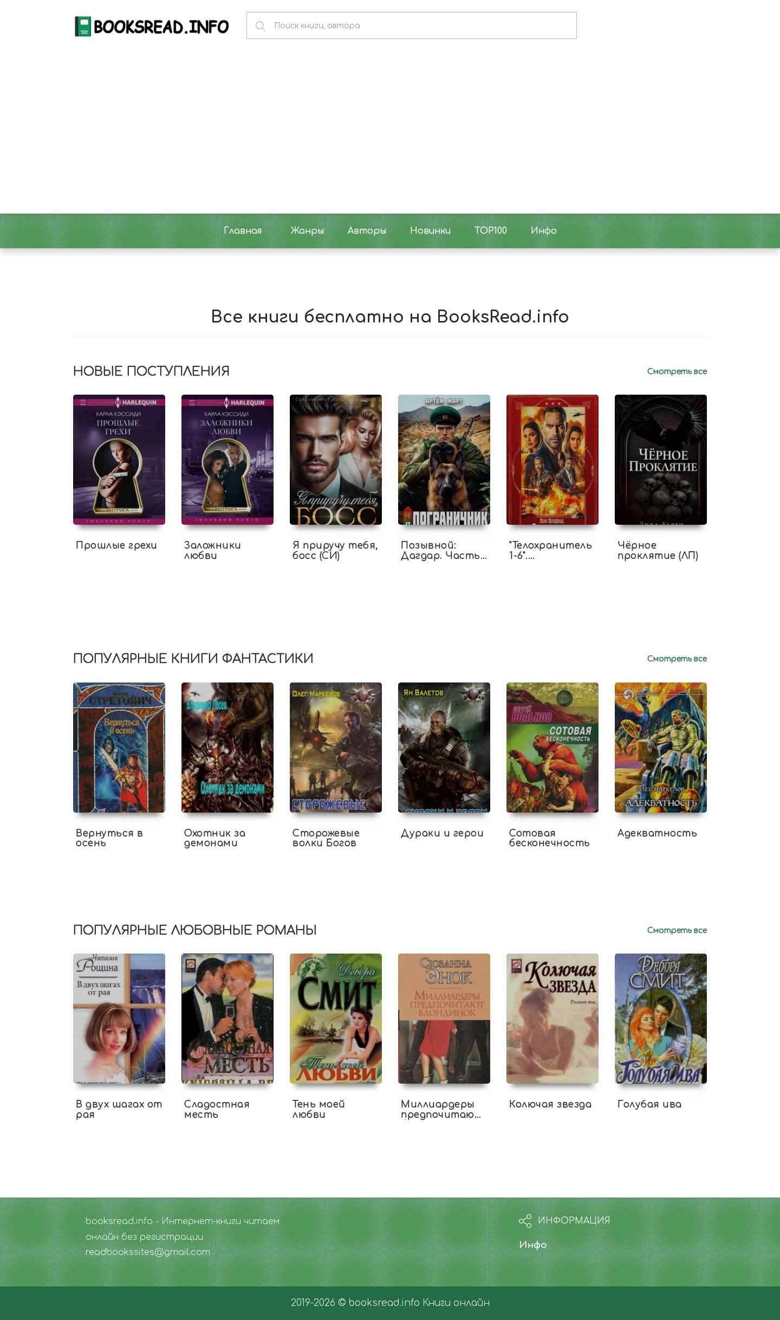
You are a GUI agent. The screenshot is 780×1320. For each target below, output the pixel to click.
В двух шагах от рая (119, 1109)
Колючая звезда (550, 1104)
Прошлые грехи (117, 545)
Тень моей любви (319, 1109)
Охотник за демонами (214, 838)
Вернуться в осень (110, 838)
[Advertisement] (390, 132)
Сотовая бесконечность (549, 838)
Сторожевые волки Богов (326, 838)
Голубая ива (650, 1104)
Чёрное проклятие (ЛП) (658, 550)
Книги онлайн (456, 1303)
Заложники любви (213, 550)
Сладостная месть (217, 1109)
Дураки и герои (442, 833)
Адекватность (657, 833)
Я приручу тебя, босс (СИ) (335, 550)
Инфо (533, 1245)
